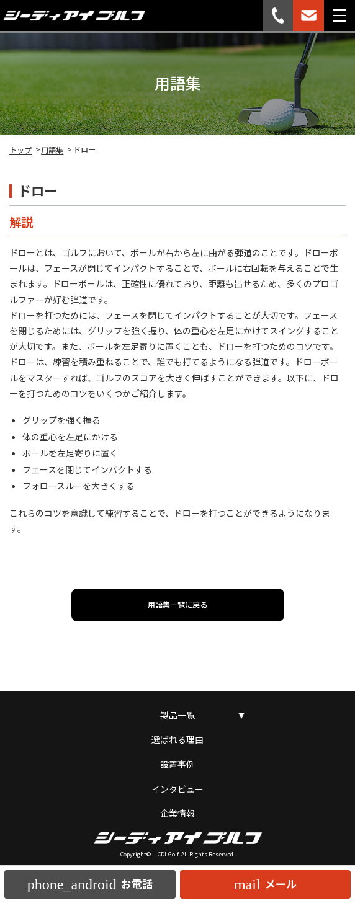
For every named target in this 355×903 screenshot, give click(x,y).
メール (265, 884)
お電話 (90, 884)
